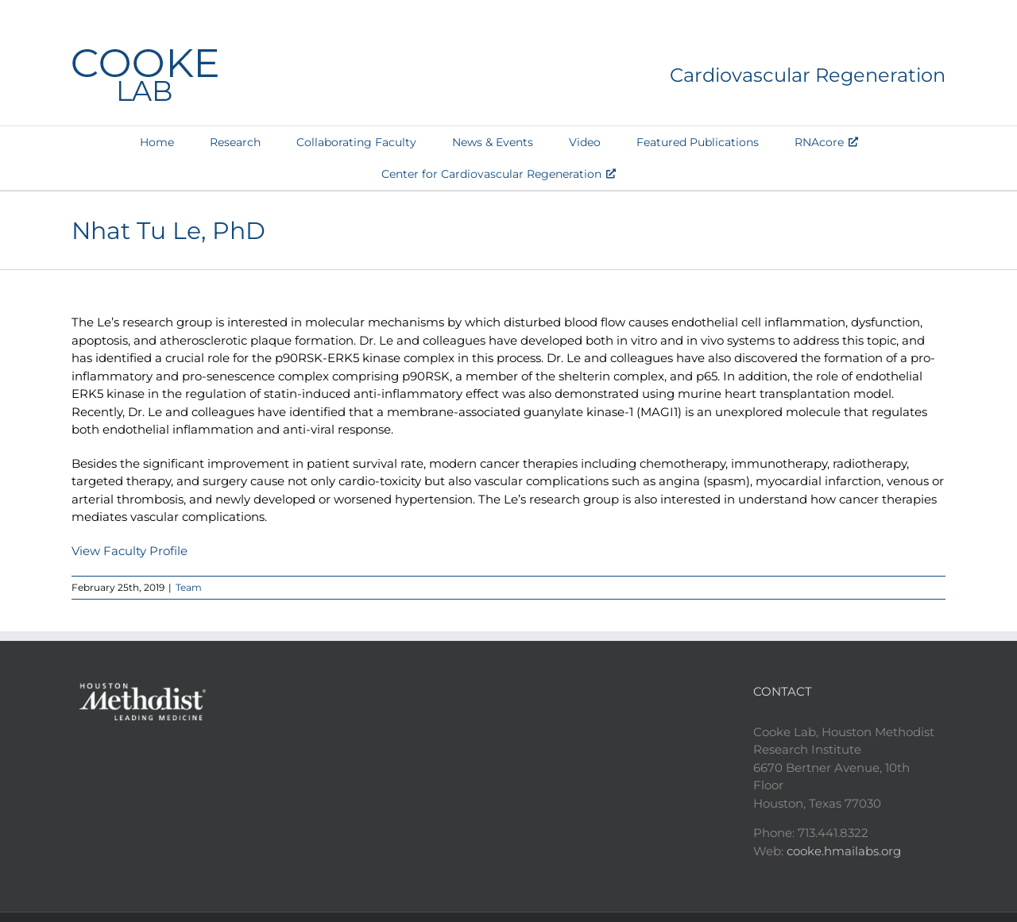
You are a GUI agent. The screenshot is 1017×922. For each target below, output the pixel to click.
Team (189, 587)
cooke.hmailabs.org (844, 850)
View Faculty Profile (130, 550)
